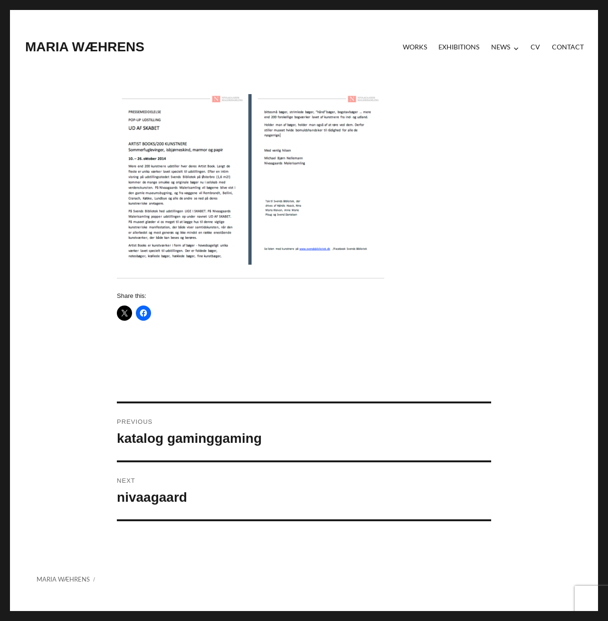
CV (535, 47)
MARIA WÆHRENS (84, 46)
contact (568, 47)
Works (415, 47)
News (500, 47)
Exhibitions (458, 47)
